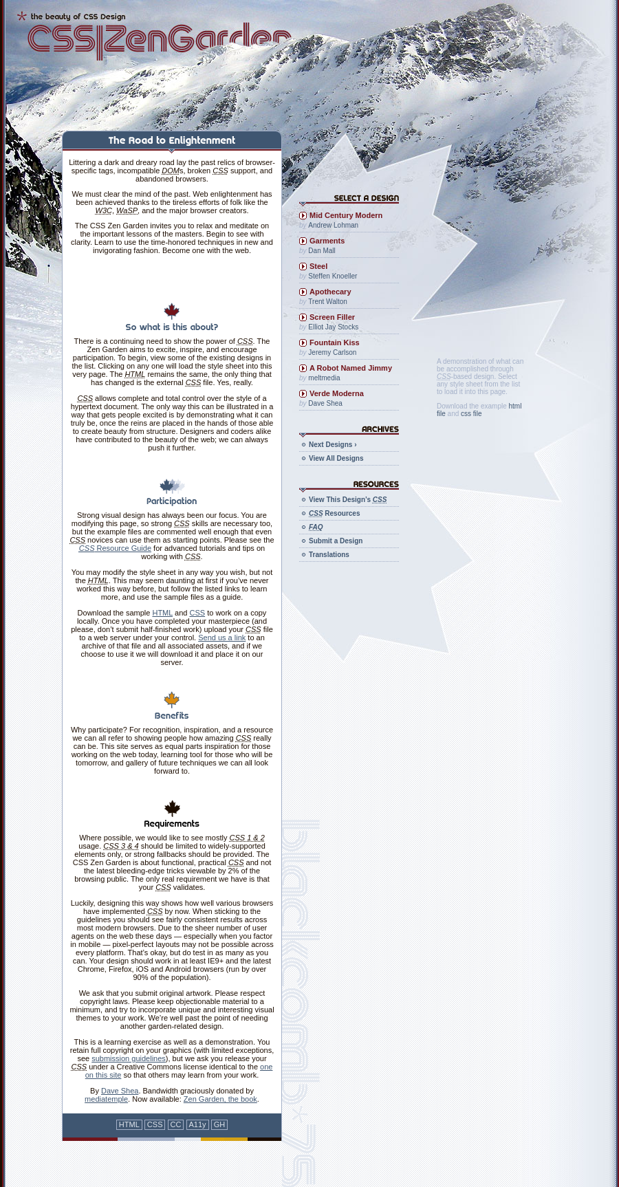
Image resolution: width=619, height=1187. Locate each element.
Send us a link (222, 637)
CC (176, 1124)
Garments (327, 241)
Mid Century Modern (346, 215)
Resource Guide (115, 548)
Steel (318, 266)
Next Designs (332, 444)
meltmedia (324, 378)
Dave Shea (119, 1091)
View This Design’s (348, 499)
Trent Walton (327, 301)
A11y (197, 1124)
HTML (162, 613)
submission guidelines (128, 1058)
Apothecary (330, 291)
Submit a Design (335, 541)
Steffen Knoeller (332, 276)
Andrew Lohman (333, 225)
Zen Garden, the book (220, 1099)
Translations (329, 554)
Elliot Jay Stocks (333, 327)
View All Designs (336, 458)
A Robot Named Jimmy (351, 368)
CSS (197, 613)
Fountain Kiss (335, 342)
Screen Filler (332, 317)
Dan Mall (321, 250)
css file (471, 413)
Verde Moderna (337, 393)
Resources (334, 513)
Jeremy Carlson (332, 352)
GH (220, 1124)
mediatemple (106, 1099)
